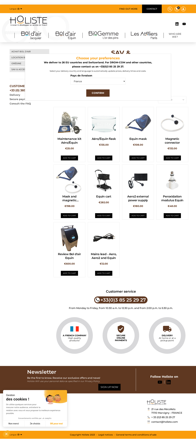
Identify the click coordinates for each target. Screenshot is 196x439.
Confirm (98, 95)
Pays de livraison (81, 78)
